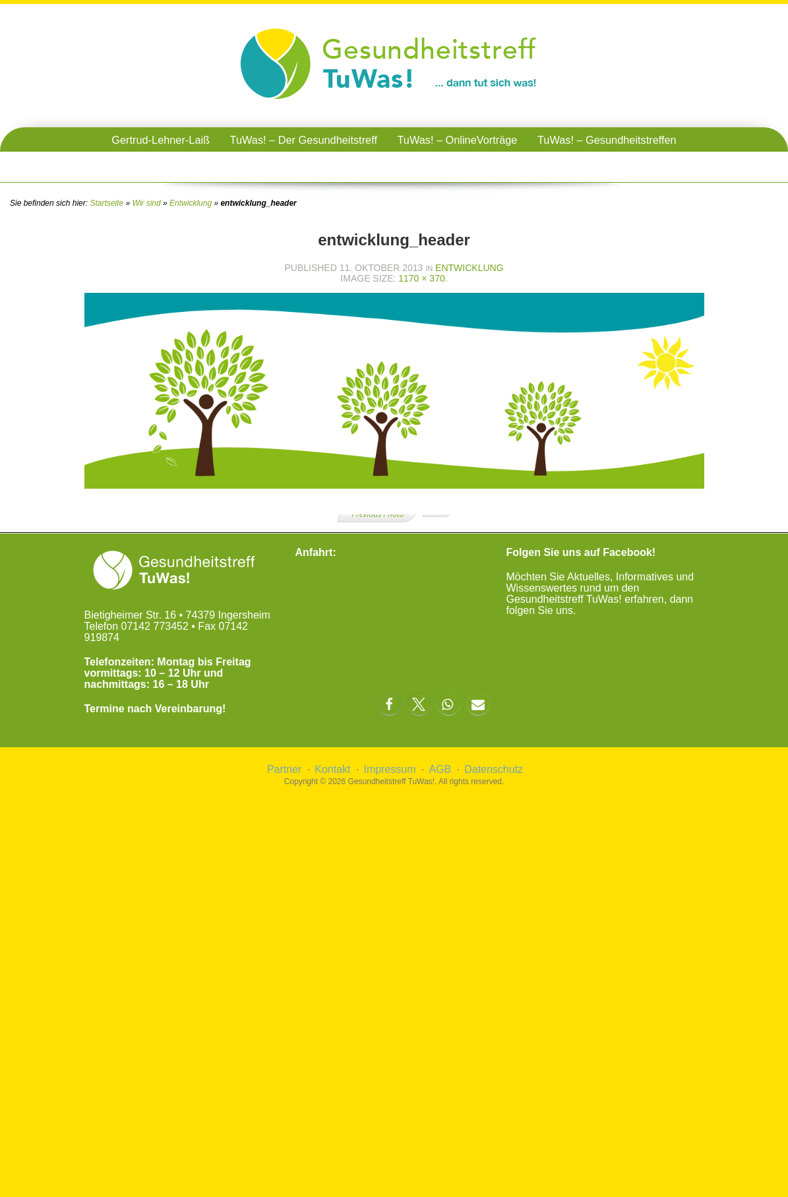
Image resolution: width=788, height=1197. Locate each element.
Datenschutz (493, 769)
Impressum (389, 769)
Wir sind (146, 203)
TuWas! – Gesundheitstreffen (607, 140)
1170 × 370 (421, 278)
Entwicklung (190, 203)
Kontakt (332, 769)
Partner (284, 769)
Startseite (106, 203)
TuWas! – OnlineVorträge (457, 140)
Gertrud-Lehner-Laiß (160, 140)
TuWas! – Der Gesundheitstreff (303, 140)
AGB (440, 769)
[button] (389, 704)
